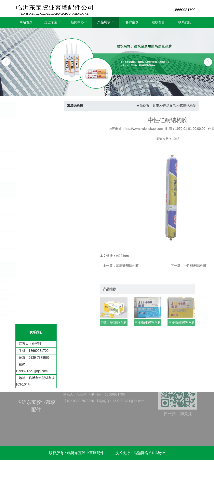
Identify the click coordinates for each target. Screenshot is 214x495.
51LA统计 (157, 453)
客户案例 (131, 21)
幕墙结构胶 (193, 105)
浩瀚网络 (141, 453)
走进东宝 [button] (51, 21)
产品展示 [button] (104, 21)
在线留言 (158, 21)
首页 (161, 105)
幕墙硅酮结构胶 (165, 265)
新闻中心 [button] (78, 21)
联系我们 (184, 21)
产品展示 (174, 105)
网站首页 (25, 21)
